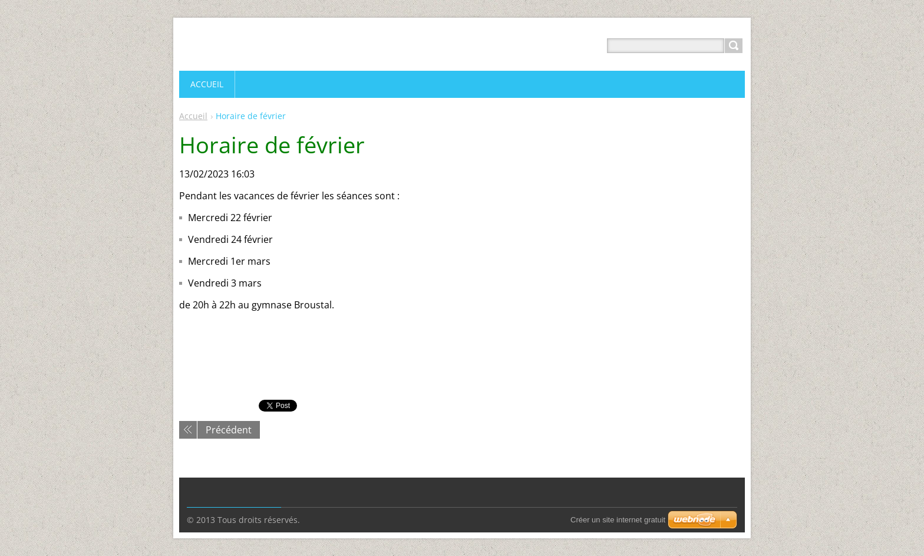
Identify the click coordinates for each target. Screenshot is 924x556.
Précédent (229, 429)
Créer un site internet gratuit (617, 519)
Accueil (193, 115)
